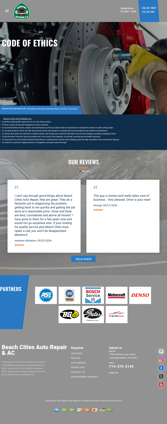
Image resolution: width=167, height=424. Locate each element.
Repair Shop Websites (71, 401)
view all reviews (83, 258)
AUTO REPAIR (78, 362)
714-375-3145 (148, 12)
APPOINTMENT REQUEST (84, 376)
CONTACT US (78, 372)
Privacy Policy (115, 401)
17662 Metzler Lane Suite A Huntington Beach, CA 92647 (46, 109)
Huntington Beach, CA (24, 192)
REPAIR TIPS (77, 367)
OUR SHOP (76, 353)
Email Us (113, 372)
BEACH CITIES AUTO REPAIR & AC (17, 119)
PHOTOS (75, 358)
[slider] (83, 168)
